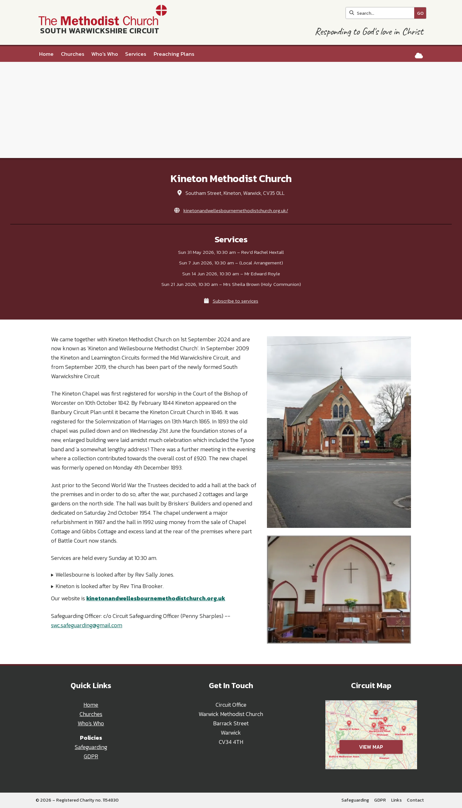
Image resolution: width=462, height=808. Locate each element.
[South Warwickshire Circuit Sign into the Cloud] (419, 55)
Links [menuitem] (396, 800)
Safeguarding (91, 747)
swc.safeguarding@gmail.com (86, 625)
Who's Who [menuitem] (104, 54)
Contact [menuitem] (415, 800)
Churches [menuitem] (72, 54)
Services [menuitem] (135, 54)
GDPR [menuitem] (380, 800)
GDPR (91, 756)
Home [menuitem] (46, 54)
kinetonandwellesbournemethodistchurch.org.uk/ (236, 210)
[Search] (381, 13)
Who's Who (91, 723)
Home (90, 705)
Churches (91, 714)
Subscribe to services (235, 300)
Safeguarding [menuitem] (355, 800)
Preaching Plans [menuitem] (174, 54)
